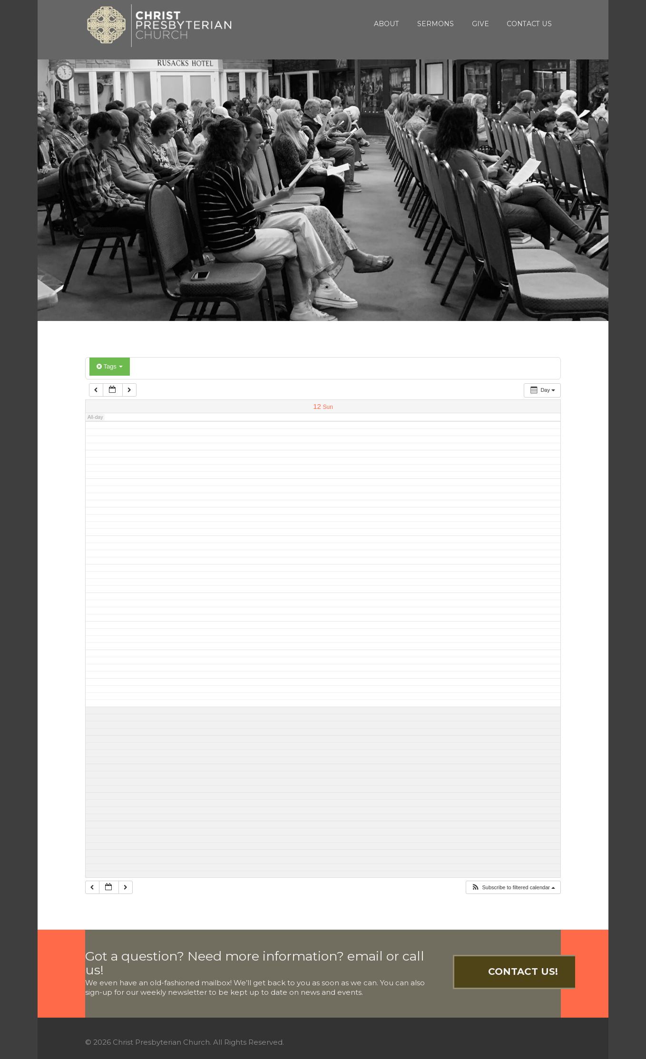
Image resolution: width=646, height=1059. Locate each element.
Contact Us (529, 23)
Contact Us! (523, 971)
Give (480, 23)
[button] (513, 887)
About (386, 23)
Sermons (435, 23)
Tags (110, 366)
